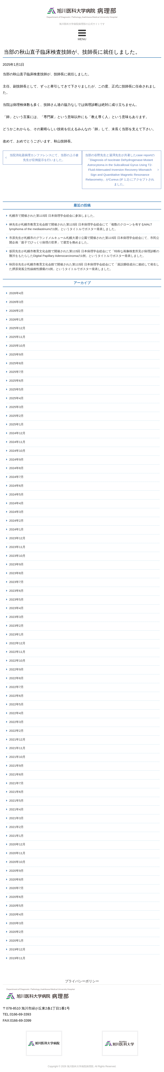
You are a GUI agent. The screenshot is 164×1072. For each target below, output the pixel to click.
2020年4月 (16, 914)
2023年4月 (16, 608)
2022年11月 (17, 651)
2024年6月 (16, 485)
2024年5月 (16, 494)
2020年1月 (16, 940)
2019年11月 (17, 958)
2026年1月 (16, 319)
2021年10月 (17, 756)
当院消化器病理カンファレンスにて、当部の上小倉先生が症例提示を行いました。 (44, 157)
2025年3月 (16, 407)
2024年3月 (16, 511)
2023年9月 (16, 564)
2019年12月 (17, 949)
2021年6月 (16, 791)
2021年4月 (16, 809)
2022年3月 (16, 722)
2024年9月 (16, 459)
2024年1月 (16, 529)
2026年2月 (16, 310)
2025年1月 (16, 424)
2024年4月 (16, 503)
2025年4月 (16, 398)
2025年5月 (16, 389)
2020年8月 (16, 879)
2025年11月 (17, 336)
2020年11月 (17, 853)
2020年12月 (17, 844)
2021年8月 (16, 774)
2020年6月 (16, 896)
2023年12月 (17, 538)
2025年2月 (16, 415)
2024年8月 (16, 468)
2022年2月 (16, 730)
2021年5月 (16, 800)
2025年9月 (16, 354)
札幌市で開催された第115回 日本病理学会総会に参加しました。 (52, 215)
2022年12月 (17, 643)
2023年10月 (17, 555)
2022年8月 (16, 678)
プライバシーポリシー (82, 981)
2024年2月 (16, 520)
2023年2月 (16, 625)
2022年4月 (16, 713)
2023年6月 (16, 590)
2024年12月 (17, 433)
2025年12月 (17, 328)
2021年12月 (17, 739)
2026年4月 (16, 293)
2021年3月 (16, 818)
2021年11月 (17, 748)
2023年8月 (16, 573)
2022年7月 (16, 687)
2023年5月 (16, 599)
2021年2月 (16, 827)
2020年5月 (16, 905)
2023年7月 (16, 582)
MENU (82, 35)
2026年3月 (16, 302)
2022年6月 (16, 695)
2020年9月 (16, 870)
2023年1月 (16, 634)
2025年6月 (16, 380)
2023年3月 (16, 616)
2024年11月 (17, 442)
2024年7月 (16, 476)
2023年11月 (17, 547)
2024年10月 (17, 450)
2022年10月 (17, 660)
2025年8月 (16, 363)
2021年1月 (16, 835)
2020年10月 (17, 862)
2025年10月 (17, 345)
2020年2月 (16, 931)
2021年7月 (16, 783)
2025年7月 (16, 371)
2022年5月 (16, 704)
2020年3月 (16, 923)
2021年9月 (16, 765)
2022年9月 (16, 669)
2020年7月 (16, 888)
